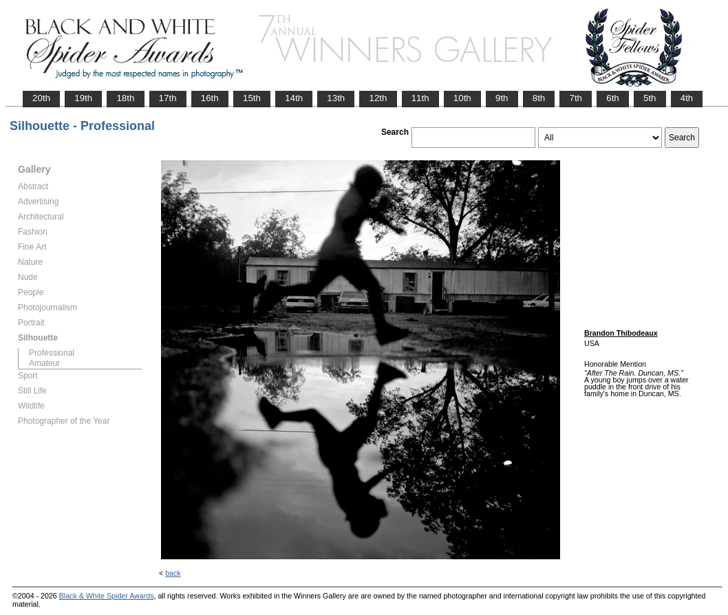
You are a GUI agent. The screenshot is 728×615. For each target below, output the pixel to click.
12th (377, 98)
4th (687, 98)
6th (613, 98)
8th (539, 98)
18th (125, 98)
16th (209, 98)
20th (41, 98)
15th (251, 98)
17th (167, 98)
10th (462, 98)
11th (420, 98)
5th (650, 98)
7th (575, 98)
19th (83, 98)
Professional (51, 353)
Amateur (44, 363)
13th (335, 98)
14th (293, 98)
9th (502, 98)
